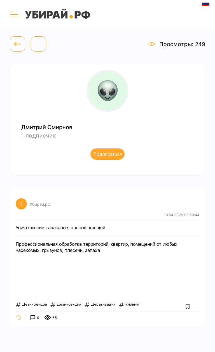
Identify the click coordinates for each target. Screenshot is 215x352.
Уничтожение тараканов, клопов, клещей (60, 227)
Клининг (129, 304)
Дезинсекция (65, 304)
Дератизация (100, 304)
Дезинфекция (31, 304)
